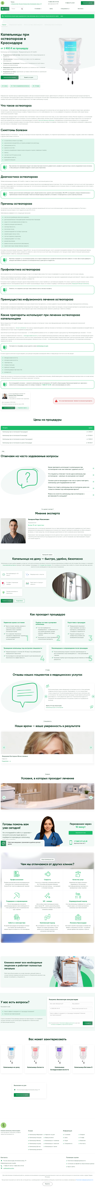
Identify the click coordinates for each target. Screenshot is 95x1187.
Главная (4, 24)
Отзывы (37, 86)
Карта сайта (71, 1166)
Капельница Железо (35, 1140)
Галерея (82, 1134)
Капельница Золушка (35, 1137)
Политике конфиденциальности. (84, 1179)
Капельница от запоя (51, 1146)
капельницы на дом (42, 346)
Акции (66, 1140)
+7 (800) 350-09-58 (53, 1)
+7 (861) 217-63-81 (69, 3)
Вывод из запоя (49, 1137)
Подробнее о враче (22, 407)
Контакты (80, 8)
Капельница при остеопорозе (54, 707)
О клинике (37, 8)
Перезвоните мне (81, 832)
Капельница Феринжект (36, 1134)
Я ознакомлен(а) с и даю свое (64, 1023)
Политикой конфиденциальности (67, 1023)
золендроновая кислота (30, 335)
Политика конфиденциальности (77, 1160)
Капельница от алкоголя (52, 1143)
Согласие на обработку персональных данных (62, 1024)
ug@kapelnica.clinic (8, 1168)
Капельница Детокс (35, 1146)
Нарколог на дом (50, 1134)
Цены (51, 8)
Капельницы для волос (36, 1149)
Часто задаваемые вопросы (21, 86)
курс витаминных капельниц (46, 120)
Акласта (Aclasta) (21, 328)
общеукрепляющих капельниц (80, 283)
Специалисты (65, 8)
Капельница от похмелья (52, 1140)
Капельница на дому (35, 1143)
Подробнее (19, 600)
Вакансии (83, 1140)
